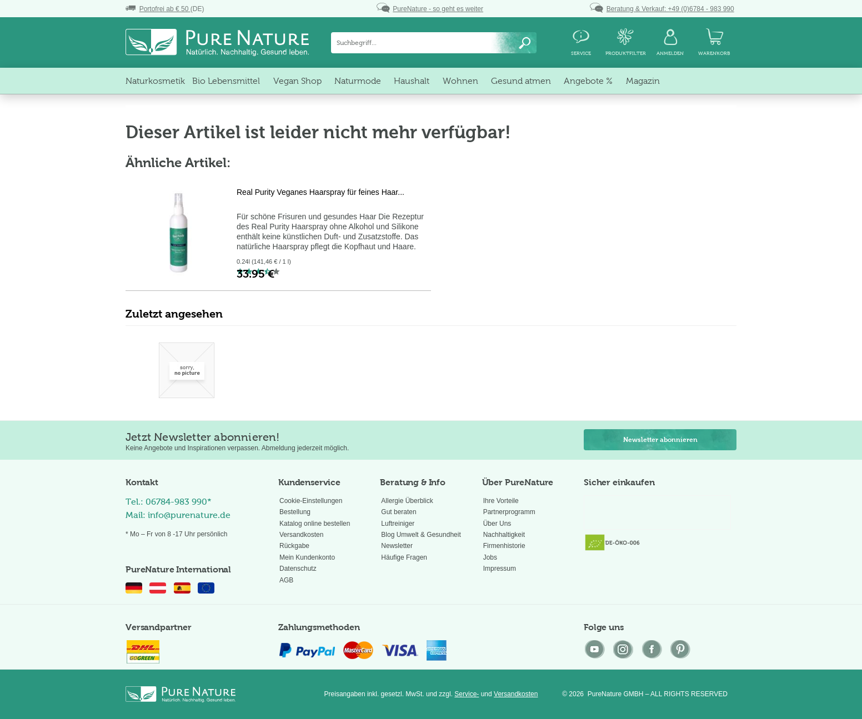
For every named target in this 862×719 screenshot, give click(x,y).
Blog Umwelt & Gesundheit (420, 535)
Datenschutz (298, 568)
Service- (466, 694)
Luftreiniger (397, 523)
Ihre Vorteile (501, 501)
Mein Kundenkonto (307, 557)
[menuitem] (434, 42)
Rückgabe (294, 546)
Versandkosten (301, 535)
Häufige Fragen (404, 557)
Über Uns (497, 523)
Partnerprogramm (509, 512)
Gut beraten (398, 512)
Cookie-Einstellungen (310, 501)
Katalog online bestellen (314, 523)
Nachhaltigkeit (504, 535)
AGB (286, 580)
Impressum (499, 568)
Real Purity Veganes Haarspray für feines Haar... (320, 192)
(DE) (165, 9)
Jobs (490, 557)
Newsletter (397, 546)
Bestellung (294, 512)
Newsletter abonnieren (660, 440)
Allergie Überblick (407, 501)
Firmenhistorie (504, 546)
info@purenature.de (189, 515)
